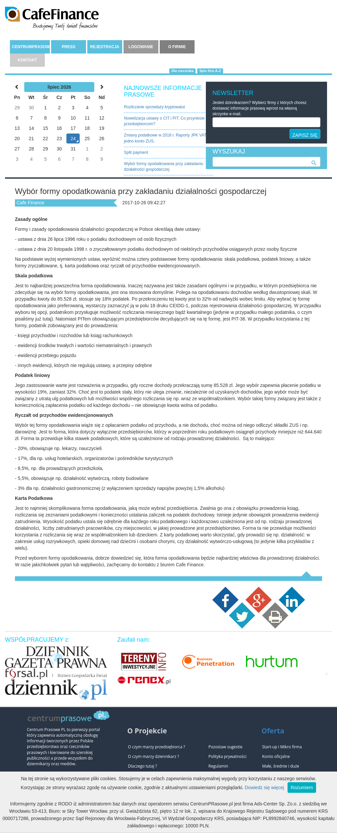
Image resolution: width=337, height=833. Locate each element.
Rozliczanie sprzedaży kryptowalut (154, 107)
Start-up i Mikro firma (282, 747)
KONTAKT (27, 60)
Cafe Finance (30, 202)
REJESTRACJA (104, 47)
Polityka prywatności (227, 756)
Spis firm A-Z (210, 71)
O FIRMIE (177, 47)
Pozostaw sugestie (225, 747)
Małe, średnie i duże (280, 766)
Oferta (272, 730)
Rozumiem (302, 787)
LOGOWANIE (140, 47)
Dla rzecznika (182, 71)
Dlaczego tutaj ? (142, 766)
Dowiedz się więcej (264, 787)
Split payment (136, 152)
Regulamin (218, 766)
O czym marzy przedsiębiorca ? (156, 747)
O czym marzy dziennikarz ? (153, 756)
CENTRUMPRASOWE (31, 47)
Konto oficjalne (276, 756)
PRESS (68, 47)
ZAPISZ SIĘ (305, 135)
